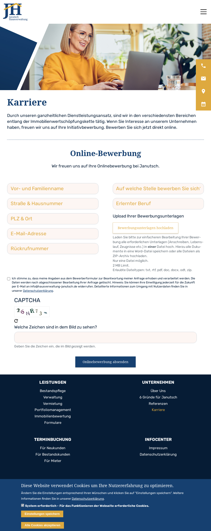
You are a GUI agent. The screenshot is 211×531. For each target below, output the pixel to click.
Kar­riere (158, 410)
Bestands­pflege (53, 391)
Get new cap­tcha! (16, 321)
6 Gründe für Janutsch (158, 397)
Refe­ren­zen (158, 404)
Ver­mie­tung (52, 404)
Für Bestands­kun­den (53, 454)
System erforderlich (40, 507)
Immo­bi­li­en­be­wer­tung (53, 416)
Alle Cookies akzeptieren (42, 527)
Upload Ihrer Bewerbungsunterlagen (148, 216)
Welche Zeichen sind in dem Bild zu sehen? (55, 327)
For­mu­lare (52, 423)
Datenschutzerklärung (38, 290)
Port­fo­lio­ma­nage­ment (53, 410)
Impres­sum (158, 448)
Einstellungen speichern (42, 516)
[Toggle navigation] (203, 12)
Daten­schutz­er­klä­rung (158, 454)
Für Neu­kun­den (52, 448)
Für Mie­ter (52, 461)
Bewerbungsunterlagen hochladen (145, 228)
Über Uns (158, 391)
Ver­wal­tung (52, 397)
